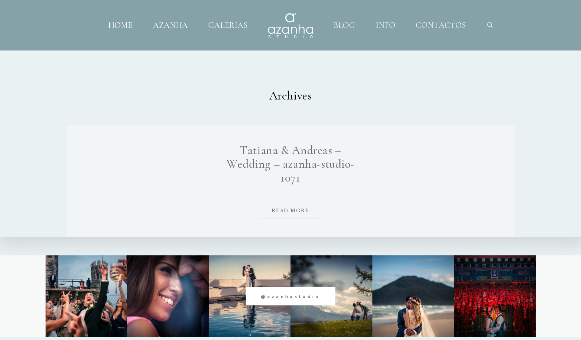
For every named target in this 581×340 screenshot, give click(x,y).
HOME (120, 25)
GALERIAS (228, 25)
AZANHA (170, 25)
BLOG (344, 25)
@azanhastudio (291, 296)
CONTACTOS (441, 25)
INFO (385, 25)
